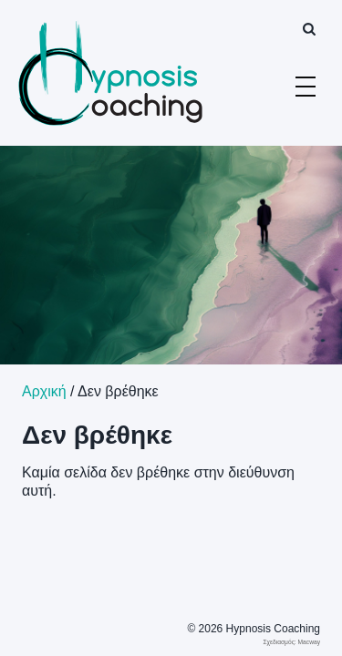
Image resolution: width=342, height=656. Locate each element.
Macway (309, 642)
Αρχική (44, 391)
